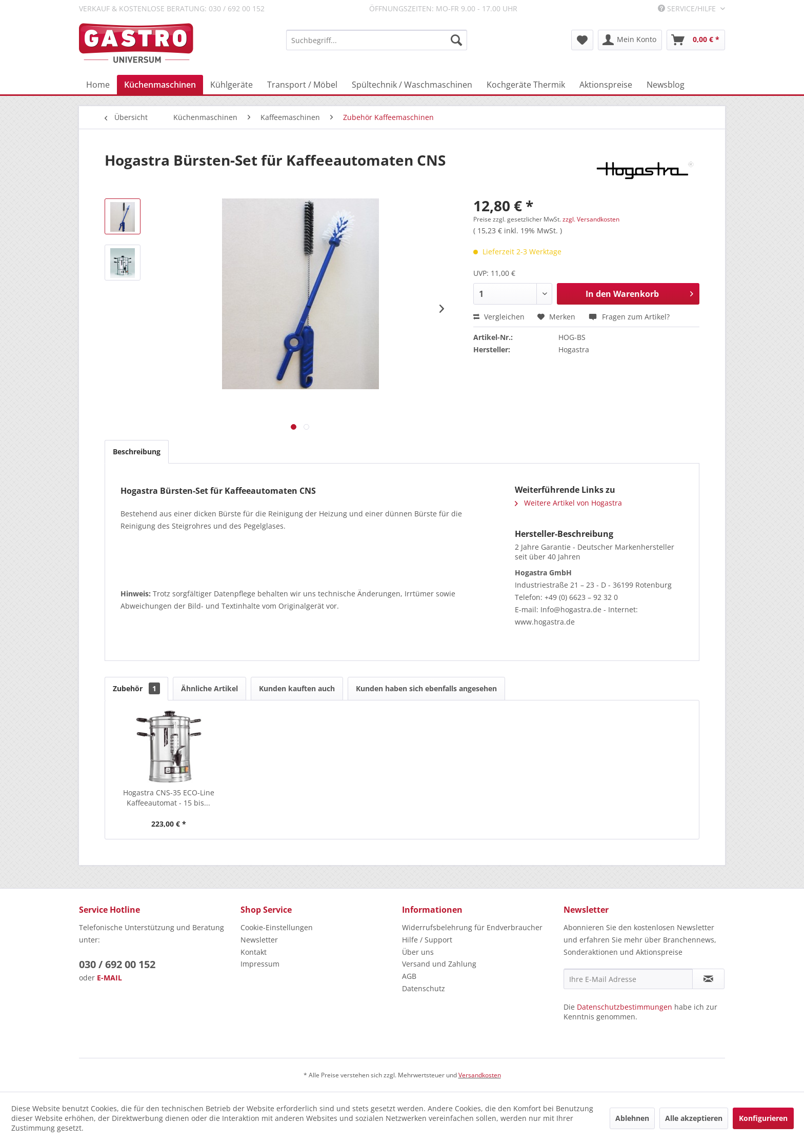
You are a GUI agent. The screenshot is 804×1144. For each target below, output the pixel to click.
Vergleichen (499, 317)
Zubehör (136, 688)
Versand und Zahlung (439, 964)
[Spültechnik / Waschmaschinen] (412, 84)
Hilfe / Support (427, 940)
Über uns (418, 952)
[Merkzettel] (582, 40)
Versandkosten (479, 1075)
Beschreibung (136, 451)
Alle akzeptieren (693, 1118)
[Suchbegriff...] (376, 40)
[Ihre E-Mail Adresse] (628, 979)
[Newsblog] (665, 84)
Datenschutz (423, 988)
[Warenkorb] (696, 40)
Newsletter (259, 940)
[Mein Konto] (630, 40)
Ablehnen (632, 1118)
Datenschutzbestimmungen (624, 1007)
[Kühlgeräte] (231, 84)
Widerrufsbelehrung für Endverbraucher (472, 927)
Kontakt (253, 952)
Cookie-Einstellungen (276, 927)
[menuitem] (376, 40)
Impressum (259, 964)
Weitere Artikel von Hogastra (568, 503)
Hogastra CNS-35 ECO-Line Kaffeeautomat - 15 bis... (168, 798)
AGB (409, 976)
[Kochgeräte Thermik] (525, 84)
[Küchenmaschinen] (160, 84)
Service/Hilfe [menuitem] (688, 8)
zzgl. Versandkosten (590, 219)
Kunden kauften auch (297, 688)
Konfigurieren (763, 1118)
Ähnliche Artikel (209, 688)
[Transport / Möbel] (302, 84)
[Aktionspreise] (605, 84)
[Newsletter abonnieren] (708, 979)
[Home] (98, 84)
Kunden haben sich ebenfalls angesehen (426, 688)
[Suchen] (456, 40)
